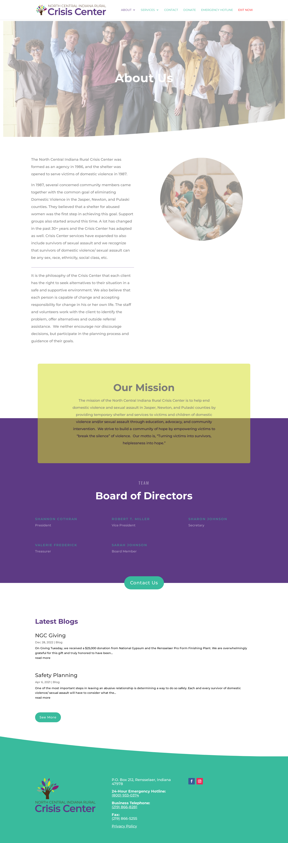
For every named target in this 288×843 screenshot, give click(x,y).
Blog (59, 642)
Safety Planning (56, 675)
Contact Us (144, 583)
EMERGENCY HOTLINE (217, 10)
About (126, 10)
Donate (189, 10)
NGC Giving (50, 635)
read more (42, 658)
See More (48, 717)
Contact (171, 10)
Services (148, 10)
